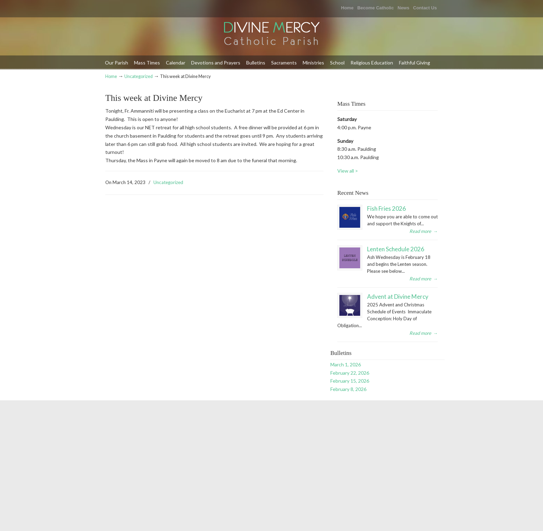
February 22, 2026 (349, 373)
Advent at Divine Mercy (397, 296)
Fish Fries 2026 (386, 208)
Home (347, 7)
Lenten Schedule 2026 (395, 249)
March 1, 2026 (345, 364)
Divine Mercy (271, 34)
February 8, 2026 (348, 389)
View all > (347, 171)
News (403, 7)
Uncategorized (138, 76)
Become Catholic (375, 7)
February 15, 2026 (349, 381)
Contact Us (425, 7)
